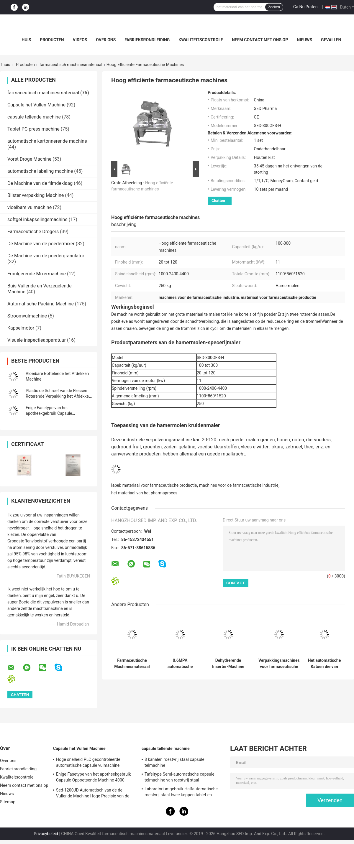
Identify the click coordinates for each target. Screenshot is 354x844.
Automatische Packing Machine (40, 304)
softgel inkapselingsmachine (37, 219)
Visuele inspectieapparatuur (36, 340)
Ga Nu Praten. (306, 6)
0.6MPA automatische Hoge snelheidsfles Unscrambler (180, 663)
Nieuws (304, 39)
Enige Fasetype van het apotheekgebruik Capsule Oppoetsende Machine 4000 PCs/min (93, 778)
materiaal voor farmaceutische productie (159, 485)
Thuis (5, 64)
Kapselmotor (20, 328)
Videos (80, 39)
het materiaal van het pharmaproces (144, 493)
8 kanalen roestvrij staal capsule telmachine (174, 762)
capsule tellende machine (34, 117)
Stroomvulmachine (27, 316)
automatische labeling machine (40, 171)
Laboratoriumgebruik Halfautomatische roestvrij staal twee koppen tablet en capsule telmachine (181, 793)
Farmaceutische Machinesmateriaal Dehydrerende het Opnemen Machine (132, 663)
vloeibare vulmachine (29, 207)
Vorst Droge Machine (29, 159)
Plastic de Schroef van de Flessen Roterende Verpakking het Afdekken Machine (58, 396)
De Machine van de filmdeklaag (40, 183)
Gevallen (331, 39)
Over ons (106, 39)
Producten (52, 39)
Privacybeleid (46, 833)
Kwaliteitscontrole (200, 39)
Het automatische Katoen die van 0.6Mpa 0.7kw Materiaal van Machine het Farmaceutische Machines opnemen (324, 663)
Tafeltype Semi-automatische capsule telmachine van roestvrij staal (179, 777)
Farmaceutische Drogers (33, 231)
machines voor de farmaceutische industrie (238, 485)
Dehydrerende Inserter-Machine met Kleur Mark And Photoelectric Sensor (228, 663)
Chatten (218, 200)
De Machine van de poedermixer (41, 243)
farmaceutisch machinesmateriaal (71, 64)
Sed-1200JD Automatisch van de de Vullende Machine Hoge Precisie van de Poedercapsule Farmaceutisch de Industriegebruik (92, 794)
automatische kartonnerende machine (47, 141)
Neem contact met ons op (260, 39)
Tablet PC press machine (33, 129)
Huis (26, 39)
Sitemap (7, 801)
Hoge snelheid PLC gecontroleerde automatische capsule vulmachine (88, 762)
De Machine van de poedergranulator (45, 256)
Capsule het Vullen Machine (36, 105)
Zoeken (274, 7)
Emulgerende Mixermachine (36, 274)
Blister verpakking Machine (35, 195)
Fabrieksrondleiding (147, 39)
